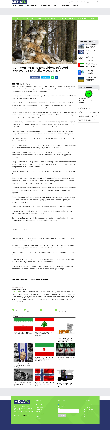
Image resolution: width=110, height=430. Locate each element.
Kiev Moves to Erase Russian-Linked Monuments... (91, 79)
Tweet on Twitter (45, 77)
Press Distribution (32, 6)
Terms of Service (40, 405)
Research (56, 6)
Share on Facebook (35, 77)
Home (14, 6)
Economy (63, 18)
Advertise (38, 411)
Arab (32, 18)
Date (14, 76)
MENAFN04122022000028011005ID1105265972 (31, 279)
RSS (86, 416)
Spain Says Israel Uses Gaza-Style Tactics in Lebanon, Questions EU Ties (65, 340)
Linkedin (87, 414)
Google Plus (88, 409)
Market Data (45, 6)
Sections (75, 6)
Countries (65, 6)
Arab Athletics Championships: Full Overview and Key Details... (86, 119)
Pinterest (88, 411)
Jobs (37, 416)
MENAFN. (24, 426)
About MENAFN (40, 414)
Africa (46, 18)
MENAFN (15, 84)
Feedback (38, 418)
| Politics (53, 18)
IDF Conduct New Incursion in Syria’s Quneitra (66, 358)
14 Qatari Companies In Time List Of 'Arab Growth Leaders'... (91, 46)
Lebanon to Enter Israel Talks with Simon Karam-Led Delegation (44, 334)
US (16, 18)
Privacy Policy (40, 407)
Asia (39, 18)
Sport (91, 18)
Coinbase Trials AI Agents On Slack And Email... (91, 52)
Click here (25, 415)
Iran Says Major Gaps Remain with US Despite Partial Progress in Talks (44, 359)
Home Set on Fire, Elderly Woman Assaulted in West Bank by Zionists (22, 365)
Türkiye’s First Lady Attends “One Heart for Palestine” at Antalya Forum (22, 384)
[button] (93, 2)
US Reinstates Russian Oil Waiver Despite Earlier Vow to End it (66, 385)
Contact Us (39, 409)
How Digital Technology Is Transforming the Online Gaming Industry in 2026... (88, 115)
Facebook (88, 405)
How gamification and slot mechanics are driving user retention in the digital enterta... (88, 111)
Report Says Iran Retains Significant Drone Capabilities (23, 333)
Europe (25, 18)
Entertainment (80, 18)
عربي (88, 2)
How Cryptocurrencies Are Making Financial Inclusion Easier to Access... (88, 107)
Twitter (87, 407)
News (21, 6)
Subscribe (62, 415)
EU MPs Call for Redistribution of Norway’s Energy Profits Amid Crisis (44, 384)
